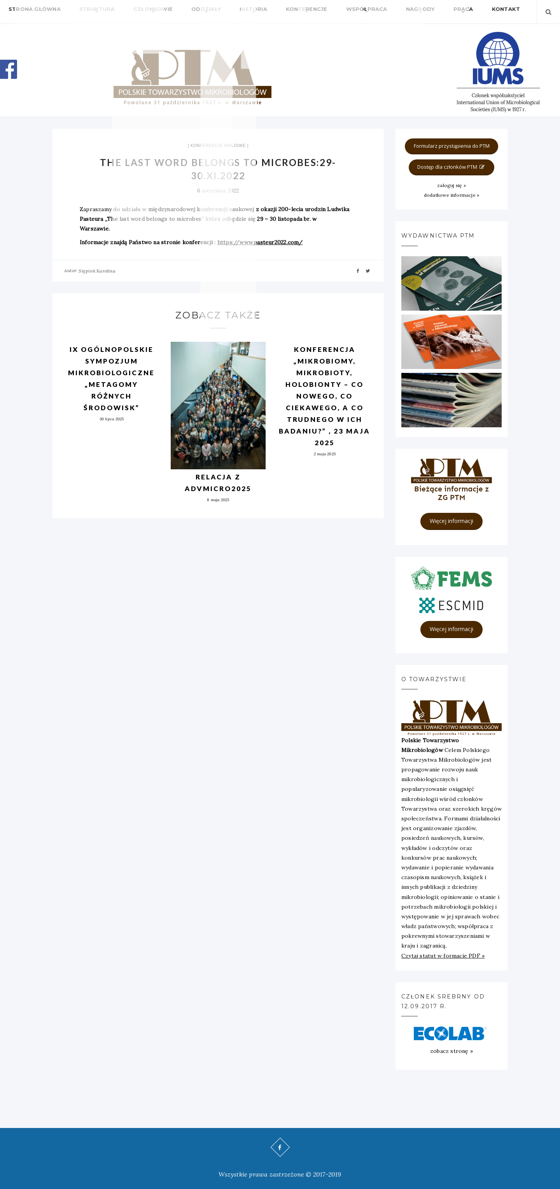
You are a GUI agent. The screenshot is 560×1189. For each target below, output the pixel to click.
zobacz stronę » (451, 1050)
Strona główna (31, 12)
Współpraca (316, 12)
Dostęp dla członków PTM (451, 166)
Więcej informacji (451, 521)
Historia (218, 12)
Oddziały (179, 12)
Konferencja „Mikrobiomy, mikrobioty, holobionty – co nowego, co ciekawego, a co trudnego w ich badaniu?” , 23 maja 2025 (324, 396)
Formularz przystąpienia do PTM (452, 145)
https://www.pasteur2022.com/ (260, 242)
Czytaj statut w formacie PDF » (443, 955)
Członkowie (133, 12)
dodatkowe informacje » (452, 195)
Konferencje (263, 12)
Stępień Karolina (97, 271)
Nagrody (362, 12)
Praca (397, 12)
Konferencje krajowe (218, 145)
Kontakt (432, 12)
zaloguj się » (451, 185)
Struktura (85, 12)
